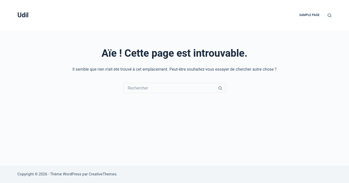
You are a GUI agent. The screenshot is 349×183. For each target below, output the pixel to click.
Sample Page (309, 15)
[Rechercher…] (169, 88)
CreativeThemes (103, 174)
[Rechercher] (329, 15)
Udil (23, 15)
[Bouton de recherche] (220, 88)
